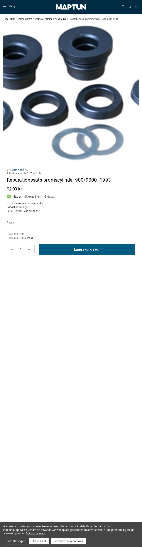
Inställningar (16, 541)
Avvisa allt (39, 541)
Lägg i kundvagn (87, 249)
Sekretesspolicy (35, 533)
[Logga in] (129, 7)
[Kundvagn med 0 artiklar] (136, 7)
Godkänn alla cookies (68, 541)
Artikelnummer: (15, 173)
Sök (123, 7)
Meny (7, 6)
